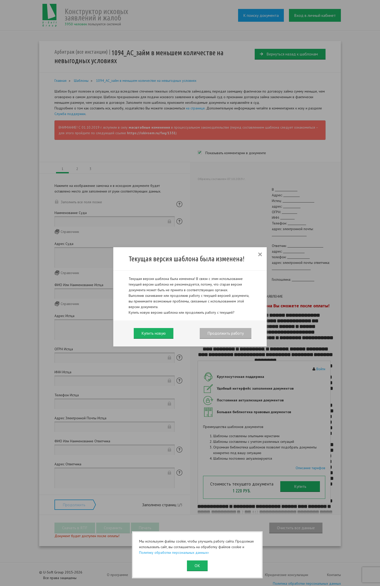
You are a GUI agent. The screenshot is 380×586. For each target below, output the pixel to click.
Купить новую (153, 333)
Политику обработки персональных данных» (174, 552)
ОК (197, 565)
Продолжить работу (225, 333)
